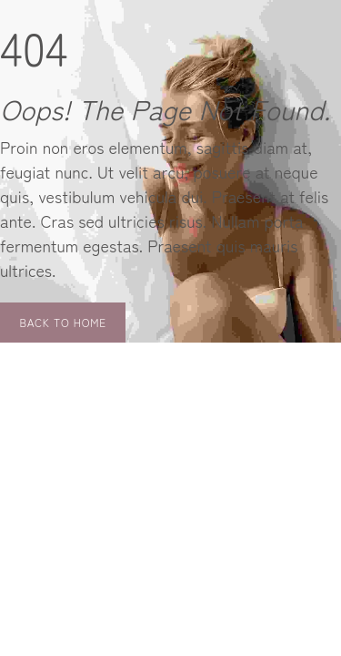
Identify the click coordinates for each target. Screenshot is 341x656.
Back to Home (62, 322)
